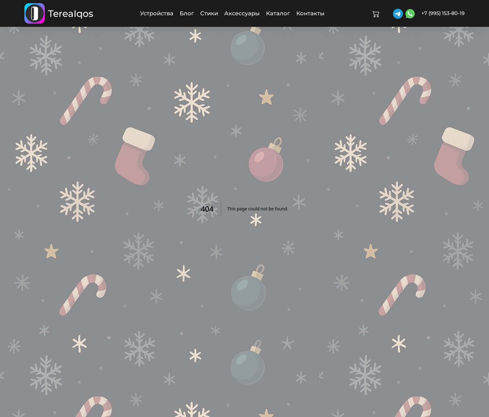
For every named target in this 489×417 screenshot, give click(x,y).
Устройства (156, 13)
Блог (187, 13)
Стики (209, 13)
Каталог (278, 13)
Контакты (310, 13)
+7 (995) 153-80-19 (443, 13)
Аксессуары (242, 13)
